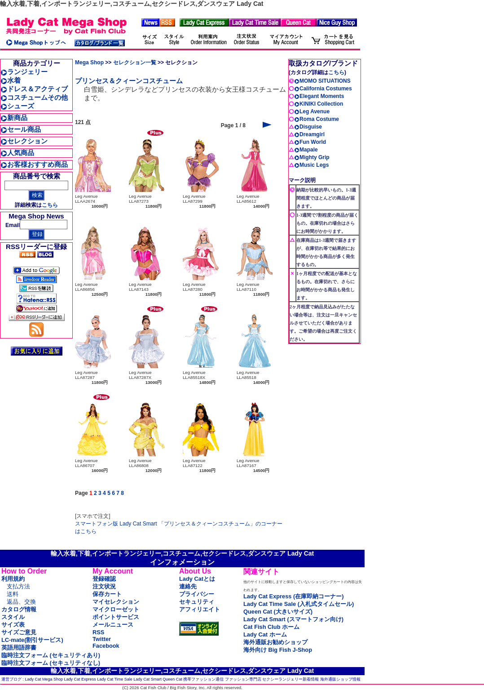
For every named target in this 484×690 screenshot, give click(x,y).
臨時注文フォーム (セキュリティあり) (50, 655)
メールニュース (112, 624)
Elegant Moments (319, 96)
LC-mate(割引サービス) (32, 640)
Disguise (308, 127)
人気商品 (17, 152)
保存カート (107, 594)
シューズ (17, 106)
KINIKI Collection (318, 104)
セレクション (24, 141)
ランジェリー (24, 72)
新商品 (13, 117)
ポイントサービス (115, 617)
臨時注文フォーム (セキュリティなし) (50, 662)
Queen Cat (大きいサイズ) (277, 611)
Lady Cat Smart (147, 679)
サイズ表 (13, 624)
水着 (10, 80)
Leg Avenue (312, 111)
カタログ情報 (18, 609)
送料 (12, 594)
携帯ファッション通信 (203, 679)
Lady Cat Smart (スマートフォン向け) (293, 619)
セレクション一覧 (134, 62)
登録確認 (104, 578)
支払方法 (18, 586)
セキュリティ (196, 601)
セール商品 (20, 129)
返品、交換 (21, 601)
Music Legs (311, 165)
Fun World (310, 142)
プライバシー (196, 594)
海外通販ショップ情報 (340, 679)
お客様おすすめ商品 (34, 164)
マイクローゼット (115, 609)
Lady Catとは (197, 578)
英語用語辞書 (18, 647)
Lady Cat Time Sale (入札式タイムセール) (298, 604)
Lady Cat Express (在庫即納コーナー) (293, 596)
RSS (98, 632)
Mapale (306, 150)
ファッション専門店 (243, 679)
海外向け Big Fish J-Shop (277, 649)
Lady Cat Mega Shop (44, 679)
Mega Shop (89, 62)
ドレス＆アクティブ (34, 89)
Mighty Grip (312, 157)
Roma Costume (316, 119)
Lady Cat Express (80, 679)
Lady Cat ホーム (265, 634)
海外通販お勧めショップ (275, 642)
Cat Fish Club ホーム (271, 626)
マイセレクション (115, 601)
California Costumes (323, 88)
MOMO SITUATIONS (322, 81)
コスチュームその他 (34, 97)
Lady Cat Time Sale (114, 679)
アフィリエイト (199, 609)
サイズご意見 (18, 632)
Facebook (105, 645)
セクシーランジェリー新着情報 (290, 679)
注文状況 (104, 586)
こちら (50, 205)
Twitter (101, 639)
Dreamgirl (309, 134)
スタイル (13, 617)
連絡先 (188, 586)
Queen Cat (172, 679)
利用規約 (13, 578)
